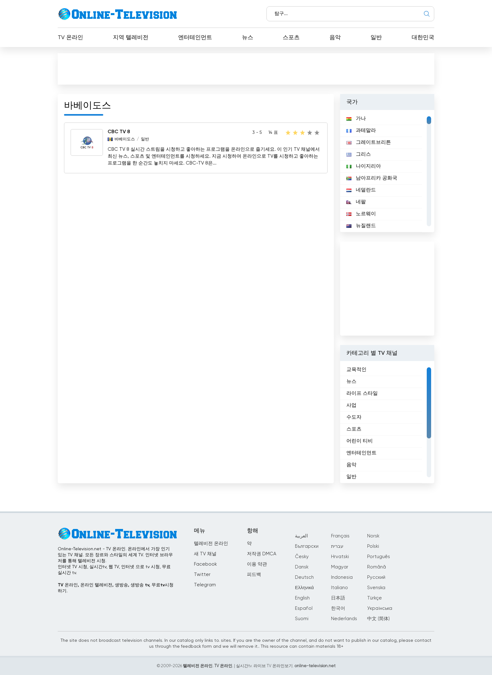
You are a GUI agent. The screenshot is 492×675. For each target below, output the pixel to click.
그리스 (358, 154)
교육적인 (356, 369)
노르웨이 (361, 214)
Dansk (301, 567)
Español (304, 608)
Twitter (202, 574)
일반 (376, 37)
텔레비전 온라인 (211, 543)
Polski (373, 546)
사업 (351, 405)
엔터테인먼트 (195, 37)
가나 (356, 118)
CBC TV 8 (119, 131)
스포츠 (291, 37)
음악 (335, 37)
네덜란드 (361, 190)
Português (378, 556)
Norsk (373, 536)
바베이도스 (125, 139)
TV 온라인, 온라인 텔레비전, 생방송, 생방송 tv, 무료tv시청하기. (116, 588)
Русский (376, 577)
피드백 (254, 574)
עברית (337, 546)
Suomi (301, 618)
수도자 (353, 417)
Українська (379, 608)
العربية (301, 536)
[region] (387, 171)
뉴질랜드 (361, 225)
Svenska (376, 587)
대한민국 (423, 37)
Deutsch (304, 577)
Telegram (205, 585)
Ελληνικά (304, 587)
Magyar (339, 567)
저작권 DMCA (261, 554)
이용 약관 (257, 564)
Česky (302, 556)
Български (306, 546)
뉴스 (247, 37)
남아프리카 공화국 (371, 178)
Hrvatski (340, 556)
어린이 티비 (359, 441)
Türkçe (374, 598)
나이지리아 (363, 166)
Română (376, 567)
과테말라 (361, 130)
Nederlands (344, 618)
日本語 (338, 598)
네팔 (356, 202)
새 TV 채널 (205, 554)
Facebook (205, 564)
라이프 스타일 (362, 393)
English (302, 598)
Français (340, 536)
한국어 (338, 608)
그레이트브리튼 (368, 142)
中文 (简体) (378, 618)
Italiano (339, 587)
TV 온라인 (70, 37)
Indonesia (342, 577)
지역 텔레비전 (130, 37)
